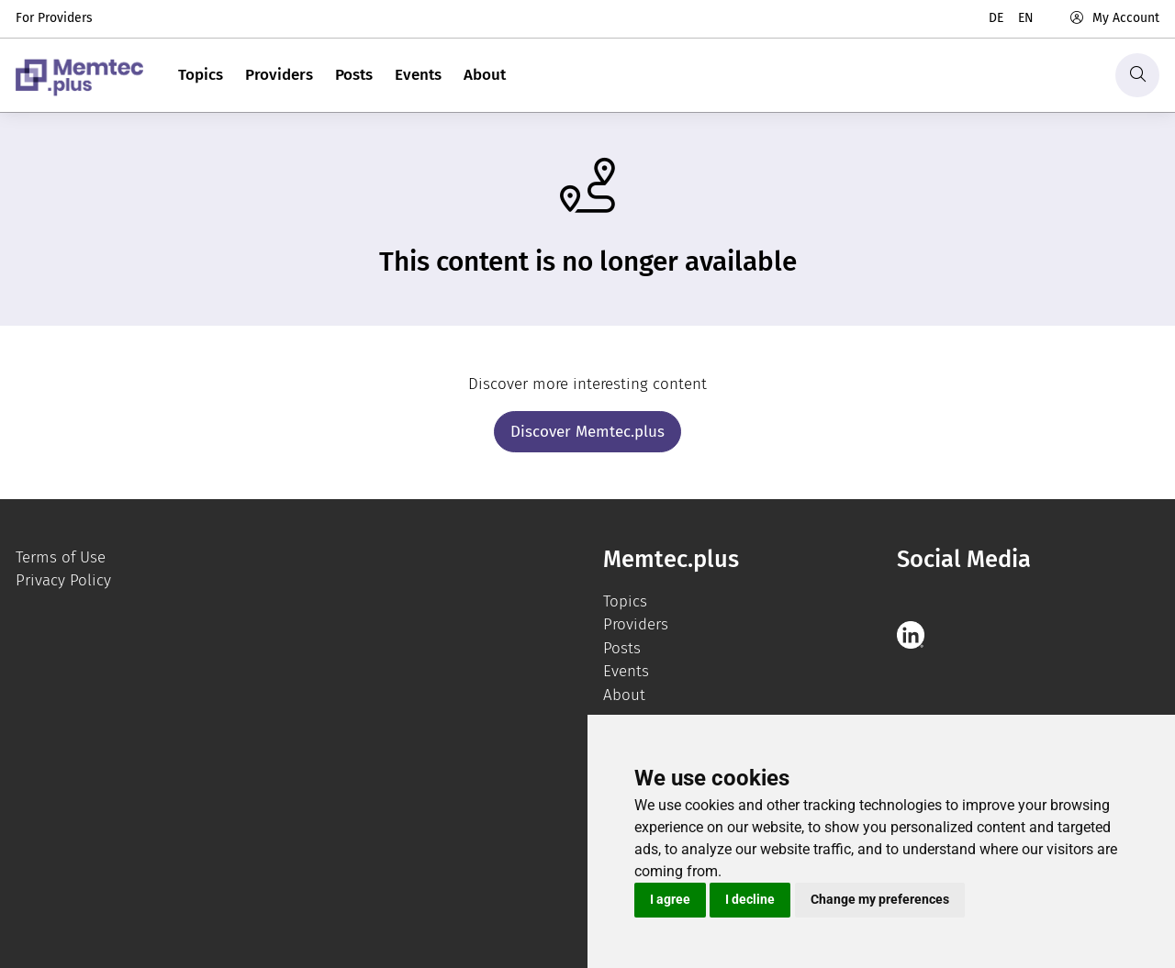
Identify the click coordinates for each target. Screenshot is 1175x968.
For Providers (54, 18)
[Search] (1137, 75)
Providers (279, 74)
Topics (200, 74)
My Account (1114, 18)
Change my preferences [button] (880, 899)
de (996, 18)
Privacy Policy (63, 580)
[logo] (79, 75)
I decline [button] (750, 899)
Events (418, 74)
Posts (354, 74)
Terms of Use (61, 557)
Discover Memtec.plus (587, 431)
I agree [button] (670, 899)
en (1026, 18)
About (485, 74)
